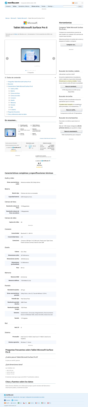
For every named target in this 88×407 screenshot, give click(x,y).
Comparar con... (71, 44)
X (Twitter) (15, 400)
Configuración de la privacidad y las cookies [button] (35, 397)
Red (12, 107)
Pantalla (13, 105)
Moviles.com (12, 3)
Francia (37, 403)
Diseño (12, 100)
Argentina (13, 403)
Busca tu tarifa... (71, 110)
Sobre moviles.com (8, 397)
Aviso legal (22, 397)
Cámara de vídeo (15, 95)
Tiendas (43, 6)
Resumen (10, 84)
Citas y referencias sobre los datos (17, 114)
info (20, 147)
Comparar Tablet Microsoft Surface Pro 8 (48, 138)
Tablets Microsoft (22, 18)
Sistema (13, 109)
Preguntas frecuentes (14, 112)
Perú (49, 403)
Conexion (13, 98)
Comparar (8, 6)
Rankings (50, 6)
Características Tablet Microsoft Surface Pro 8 (20, 86)
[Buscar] (70, 6)
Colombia (31, 403)
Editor (16, 34)
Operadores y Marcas (24, 6)
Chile (25, 403)
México (43, 403)
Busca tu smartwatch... (71, 131)
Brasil (20, 403)
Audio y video (14, 88)
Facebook (7, 400)
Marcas (7, 18)
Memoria (13, 102)
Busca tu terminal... (71, 86)
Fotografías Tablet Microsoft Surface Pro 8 (19, 81)
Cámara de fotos (15, 93)
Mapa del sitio (16, 397)
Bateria (13, 91)
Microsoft (13, 18)
